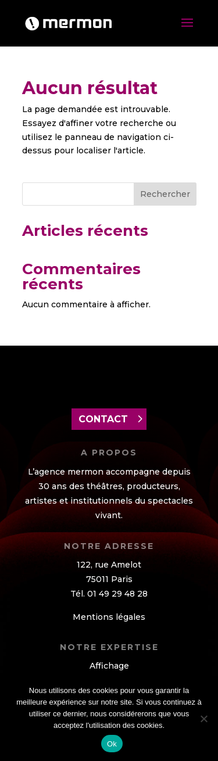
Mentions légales (109, 617)
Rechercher (165, 194)
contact (103, 419)
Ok (112, 744)
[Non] (203, 718)
